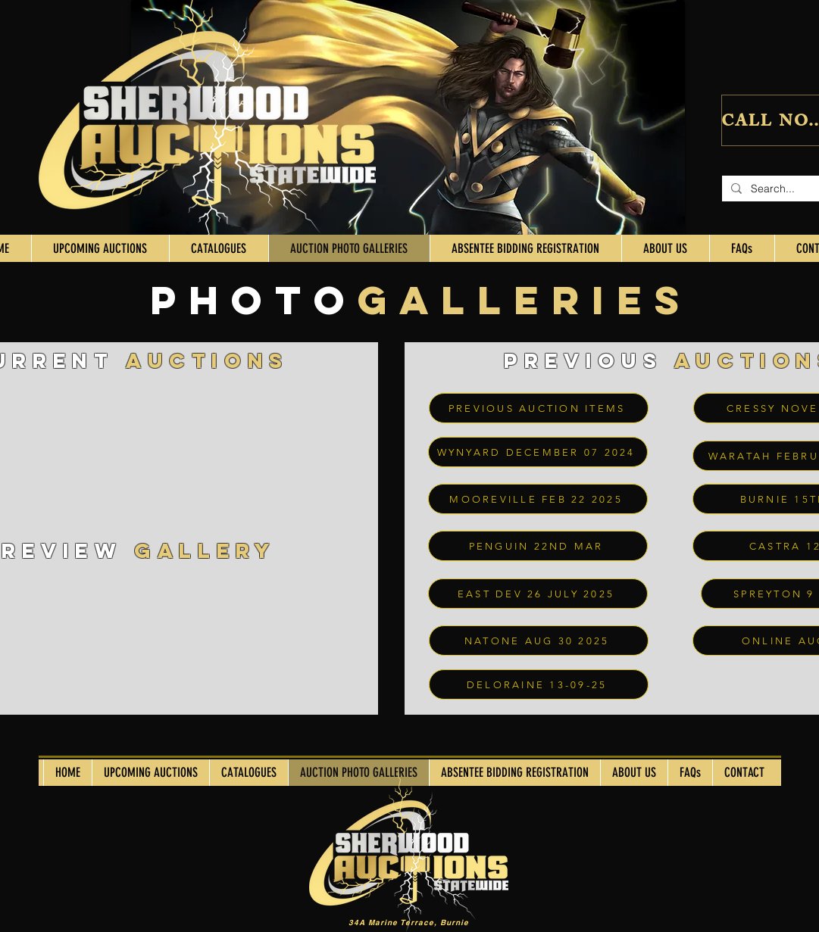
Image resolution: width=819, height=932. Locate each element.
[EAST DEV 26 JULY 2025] (538, 593)
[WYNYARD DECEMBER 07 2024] (538, 452)
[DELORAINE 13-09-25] (539, 684)
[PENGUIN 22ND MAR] (538, 546)
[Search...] (779, 189)
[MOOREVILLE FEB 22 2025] (538, 499)
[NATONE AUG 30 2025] (539, 640)
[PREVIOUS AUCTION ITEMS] (539, 408)
